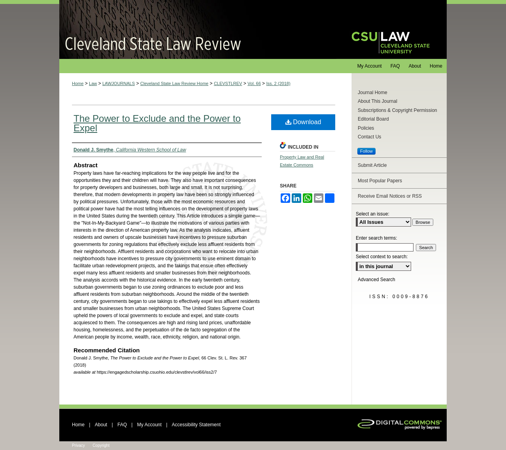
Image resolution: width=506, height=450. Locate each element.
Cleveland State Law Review (197, 29)
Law (93, 83)
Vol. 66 (254, 83)
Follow (366, 151)
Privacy (78, 445)
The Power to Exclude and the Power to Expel (157, 123)
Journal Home (372, 92)
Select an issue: (372, 214)
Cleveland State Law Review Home (174, 83)
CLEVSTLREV (228, 83)
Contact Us (369, 137)
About (101, 424)
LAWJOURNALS (118, 83)
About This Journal (377, 101)
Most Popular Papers (380, 180)
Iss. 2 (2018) (278, 83)
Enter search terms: (376, 238)
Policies (366, 128)
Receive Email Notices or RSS (390, 196)
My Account (149, 424)
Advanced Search (376, 279)
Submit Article (372, 165)
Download (303, 122)
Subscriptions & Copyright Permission (397, 110)
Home (77, 83)
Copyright (101, 445)
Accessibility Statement (196, 424)
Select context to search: (382, 256)
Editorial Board (373, 119)
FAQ (122, 424)
